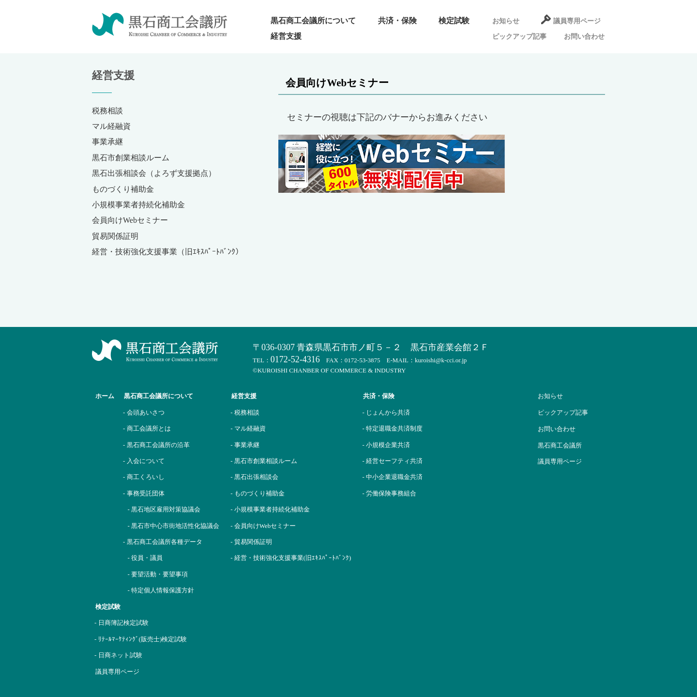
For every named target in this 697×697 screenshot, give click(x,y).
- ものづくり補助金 (257, 493)
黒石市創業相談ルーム (130, 158)
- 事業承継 (244, 445)
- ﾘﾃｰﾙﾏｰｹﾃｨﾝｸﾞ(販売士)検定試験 (140, 639)
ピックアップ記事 (519, 36)
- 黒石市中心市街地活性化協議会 (174, 525)
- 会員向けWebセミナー (263, 525)
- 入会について (144, 461)
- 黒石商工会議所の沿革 (156, 445)
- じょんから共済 (386, 412)
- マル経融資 (248, 428)
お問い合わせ (584, 36)
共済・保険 (397, 20)
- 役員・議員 (145, 557)
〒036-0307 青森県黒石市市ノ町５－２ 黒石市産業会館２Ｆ (371, 347)
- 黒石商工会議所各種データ (162, 541)
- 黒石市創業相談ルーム (263, 461)
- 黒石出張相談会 (254, 476)
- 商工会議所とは (147, 428)
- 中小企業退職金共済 (392, 476)
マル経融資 (111, 126)
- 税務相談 (244, 412)
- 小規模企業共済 (386, 445)
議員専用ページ (577, 21)
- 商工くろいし (144, 476)
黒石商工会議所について (313, 20)
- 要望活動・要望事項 (158, 574)
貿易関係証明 (115, 236)
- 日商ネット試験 (118, 655)
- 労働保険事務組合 (389, 493)
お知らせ (505, 21)
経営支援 (286, 36)
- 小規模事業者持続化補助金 (270, 509)
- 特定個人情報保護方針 (161, 590)
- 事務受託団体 (144, 493)
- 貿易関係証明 (251, 541)
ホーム (104, 396)
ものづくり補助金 (123, 189)
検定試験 (454, 20)
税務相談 (107, 111)
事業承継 (107, 142)
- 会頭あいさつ (144, 412)
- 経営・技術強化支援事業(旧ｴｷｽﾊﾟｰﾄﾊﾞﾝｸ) (290, 557)
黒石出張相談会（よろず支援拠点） (154, 173)
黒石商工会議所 (560, 445)
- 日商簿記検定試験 (121, 622)
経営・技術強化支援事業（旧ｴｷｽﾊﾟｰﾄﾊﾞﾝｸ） (167, 252)
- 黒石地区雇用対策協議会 (164, 509)
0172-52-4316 (295, 359)
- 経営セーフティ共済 (392, 461)
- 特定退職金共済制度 (392, 428)
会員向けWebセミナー (130, 220)
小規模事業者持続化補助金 (138, 205)
